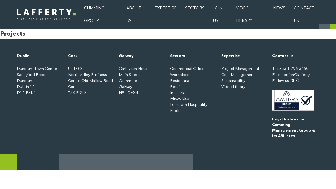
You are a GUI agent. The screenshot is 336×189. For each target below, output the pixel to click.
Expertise (166, 8)
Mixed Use (179, 99)
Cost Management (238, 75)
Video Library (244, 14)
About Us (133, 14)
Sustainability (233, 81)
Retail (175, 87)
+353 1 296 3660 (292, 69)
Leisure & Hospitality (188, 105)
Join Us (218, 14)
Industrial (178, 93)
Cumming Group (94, 14)
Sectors (194, 8)
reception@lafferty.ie (295, 75)
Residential (180, 81)
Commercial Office (187, 69)
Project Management (240, 69)
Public (175, 111)
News (279, 8)
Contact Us (304, 14)
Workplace (180, 75)
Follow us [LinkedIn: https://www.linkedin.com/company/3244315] (283, 81)
